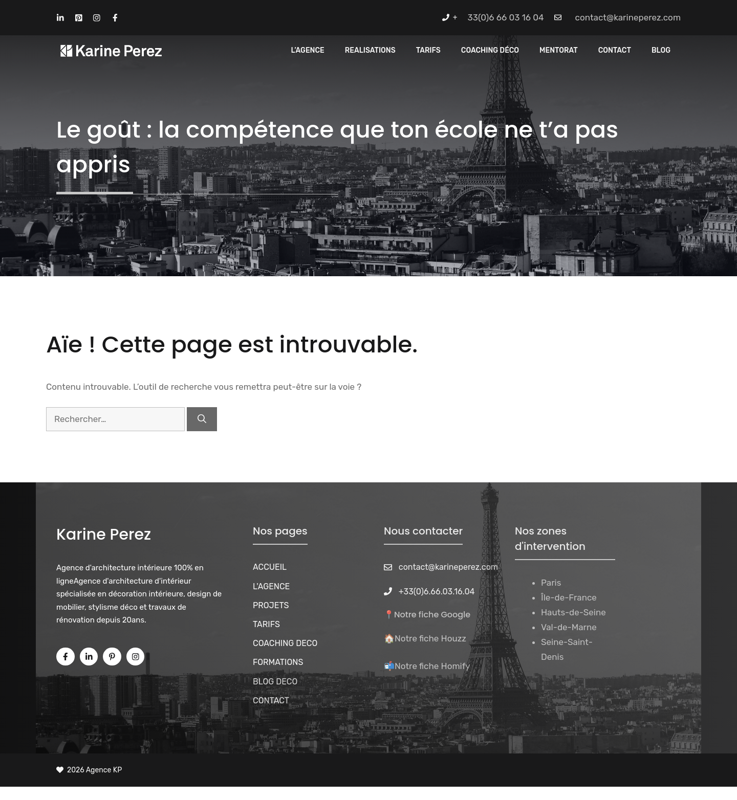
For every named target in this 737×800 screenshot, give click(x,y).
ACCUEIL (270, 567)
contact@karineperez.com (628, 17)
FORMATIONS (278, 662)
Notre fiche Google (432, 614)
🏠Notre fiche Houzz (425, 638)
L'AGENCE (271, 586)
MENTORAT (558, 50)
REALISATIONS (370, 50)
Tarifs (428, 50)
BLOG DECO (275, 681)
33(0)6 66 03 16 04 (506, 17)
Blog (661, 50)
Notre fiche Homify (432, 666)
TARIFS (266, 624)
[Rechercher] (202, 419)
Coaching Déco (490, 50)
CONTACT (614, 50)
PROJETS (271, 605)
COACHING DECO (285, 643)
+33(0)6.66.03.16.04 (437, 591)
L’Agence (307, 50)
